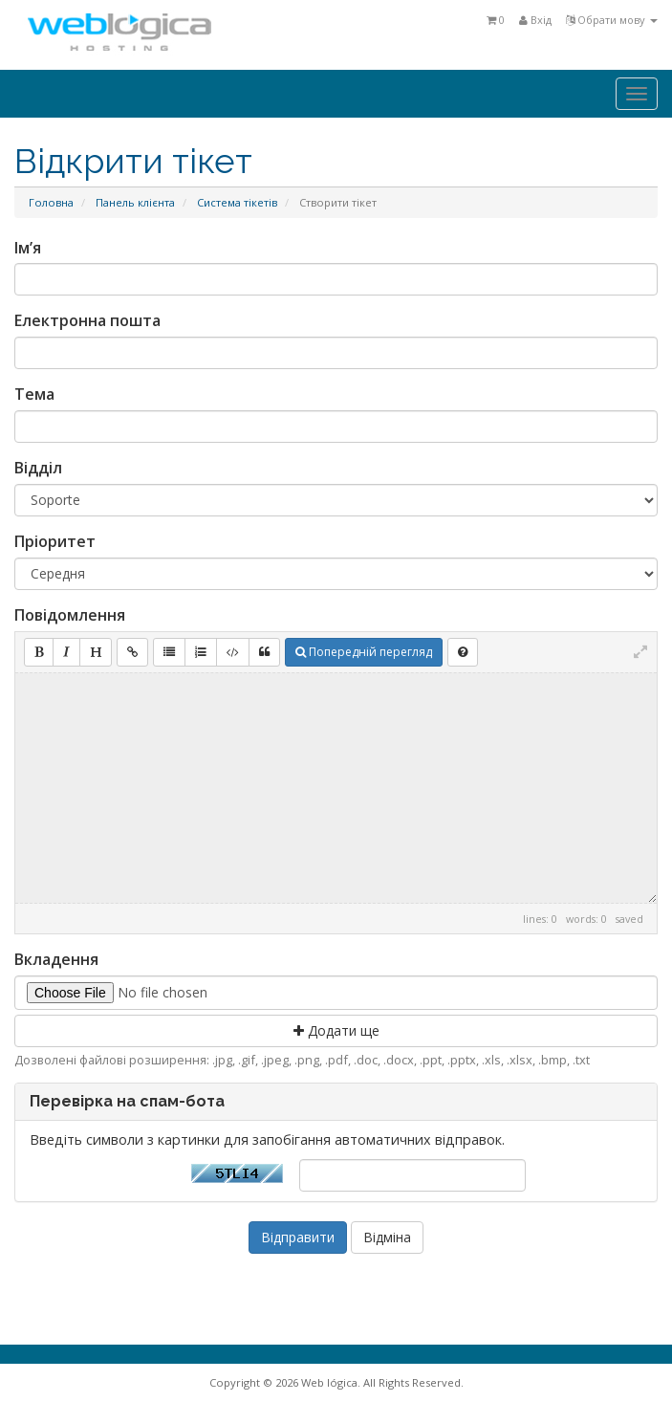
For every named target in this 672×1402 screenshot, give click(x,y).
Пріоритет (55, 541)
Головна (51, 202)
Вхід (535, 19)
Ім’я (27, 247)
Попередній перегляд (363, 652)
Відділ (38, 467)
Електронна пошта (87, 320)
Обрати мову (612, 19)
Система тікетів (237, 202)
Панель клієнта (135, 202)
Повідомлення (69, 614)
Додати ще (336, 1030)
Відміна (387, 1237)
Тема (34, 394)
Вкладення (56, 959)
